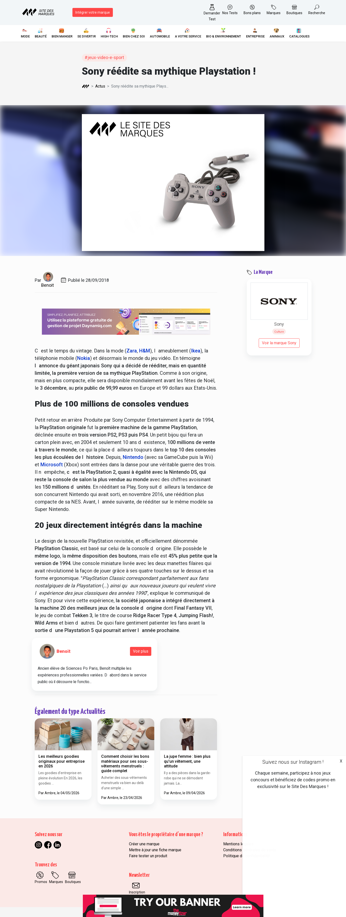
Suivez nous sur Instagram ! (292, 762)
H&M (144, 351)
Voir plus (140, 651)
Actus (100, 86)
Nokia (83, 358)
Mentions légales (238, 844)
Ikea (195, 351)
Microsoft (51, 465)
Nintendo (133, 457)
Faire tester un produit (148, 856)
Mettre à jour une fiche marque (155, 850)
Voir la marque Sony (279, 343)
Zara (131, 351)
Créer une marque (144, 844)
